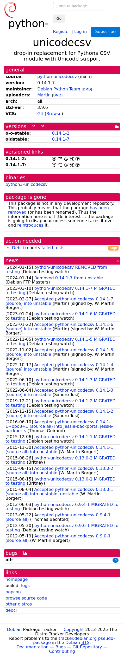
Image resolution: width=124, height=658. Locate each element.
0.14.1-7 (61, 139)
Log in (80, 31)
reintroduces (30, 225)
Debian (14, 629)
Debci (18, 247)
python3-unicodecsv (26, 184)
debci (11, 610)
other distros (18, 604)
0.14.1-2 (61, 133)
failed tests (52, 247)
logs (25, 585)
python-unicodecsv (57, 76)
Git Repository (87, 646)
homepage (16, 579)
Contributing (62, 651)
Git (40, 113)
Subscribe (105, 31)
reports (62, 248)
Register (61, 31)
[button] (8, 247)
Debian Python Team (58, 89)
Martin (44, 95)
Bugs (60, 646)
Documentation (32, 646)
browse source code (26, 598)
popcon (13, 591)
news (11, 261)
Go (59, 18)
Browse (53, 113)
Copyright (74, 629)
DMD (87, 89)
